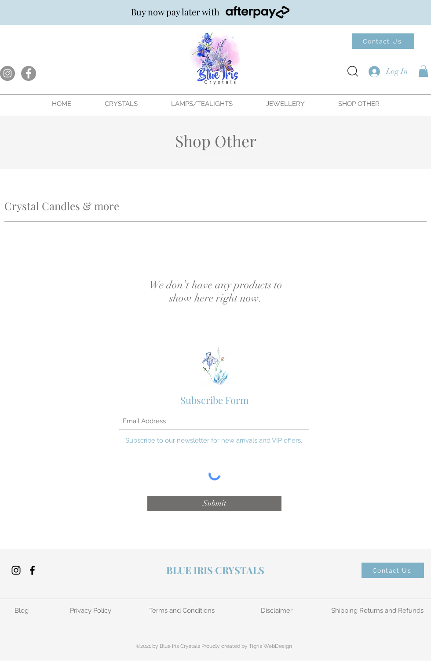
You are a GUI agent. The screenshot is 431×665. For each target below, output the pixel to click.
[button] (423, 71)
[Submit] (214, 503)
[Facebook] (28, 73)
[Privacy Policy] (91, 611)
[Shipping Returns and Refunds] (378, 611)
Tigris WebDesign (270, 646)
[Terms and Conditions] (182, 611)
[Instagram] (7, 73)
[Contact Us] (383, 41)
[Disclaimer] (277, 611)
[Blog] (22, 611)
